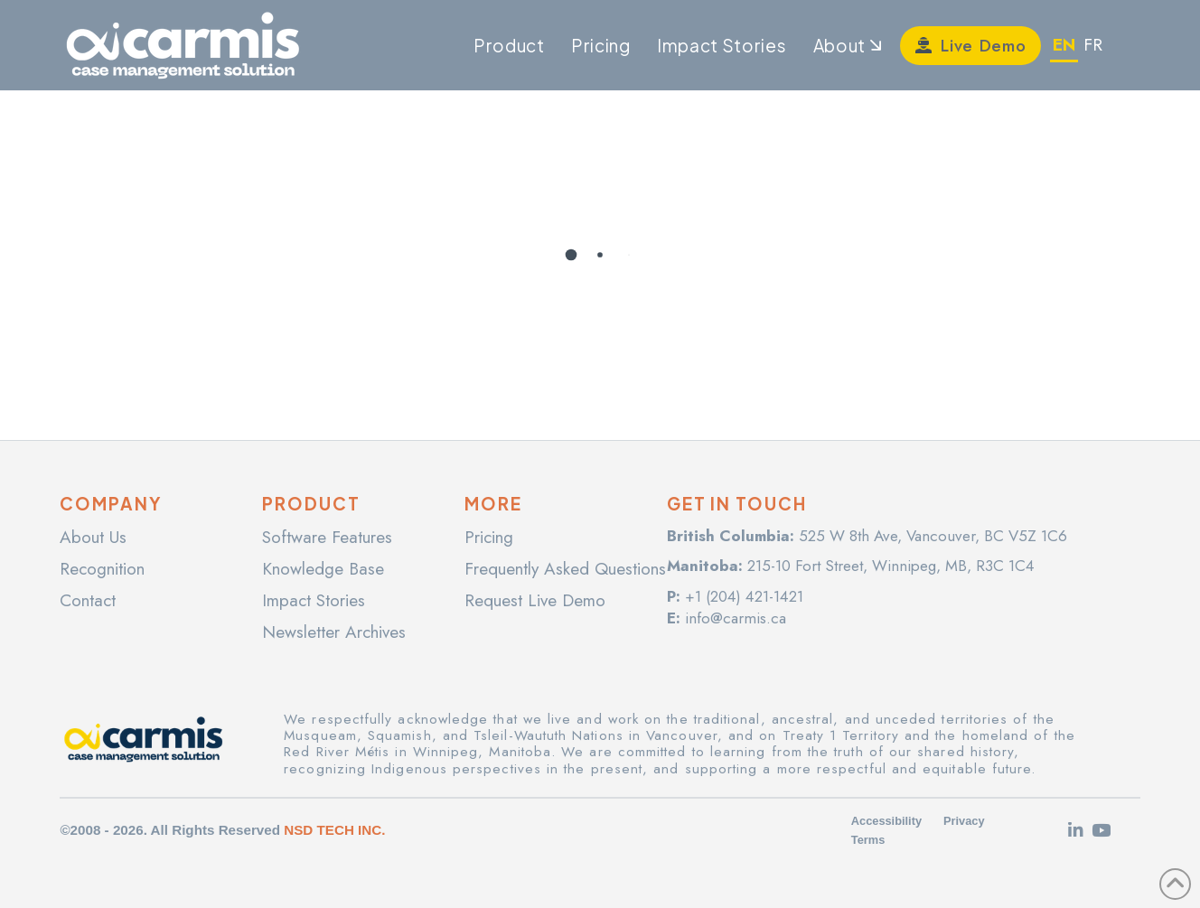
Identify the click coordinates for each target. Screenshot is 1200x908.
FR (1092, 45)
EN (1064, 45)
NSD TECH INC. (334, 830)
